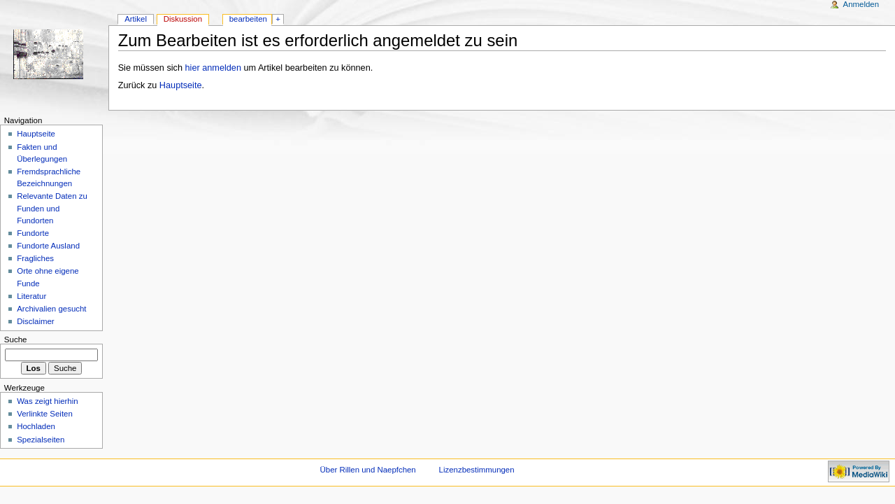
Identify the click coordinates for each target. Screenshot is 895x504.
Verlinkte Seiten (45, 414)
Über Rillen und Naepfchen (368, 469)
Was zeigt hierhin (47, 401)
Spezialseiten (40, 439)
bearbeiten (248, 19)
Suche (15, 339)
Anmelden (861, 4)
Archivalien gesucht (51, 308)
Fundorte (33, 233)
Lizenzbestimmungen (477, 469)
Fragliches (35, 258)
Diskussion (183, 19)
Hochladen (36, 426)
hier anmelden (213, 68)
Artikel (135, 19)
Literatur (31, 296)
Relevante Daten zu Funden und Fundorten (52, 208)
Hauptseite (180, 85)
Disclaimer (35, 321)
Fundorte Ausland (48, 245)
